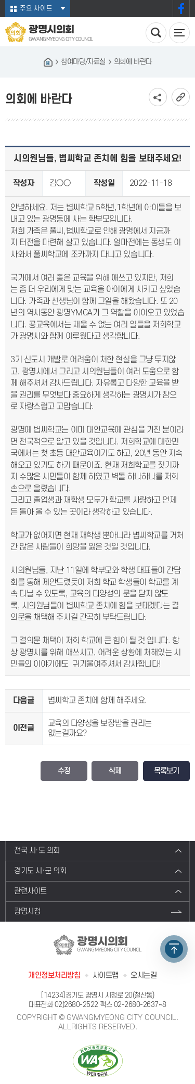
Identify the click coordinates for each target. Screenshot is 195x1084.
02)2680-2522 (76, 1005)
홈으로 (48, 62)
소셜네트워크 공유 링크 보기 (158, 97)
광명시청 (27, 911)
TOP (174, 949)
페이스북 (181, 8)
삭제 (115, 771)
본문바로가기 (0, 0)
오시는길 (144, 975)
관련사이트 (30, 891)
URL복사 (181, 97)
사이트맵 (106, 975)
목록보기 (166, 771)
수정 (64, 771)
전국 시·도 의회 (37, 850)
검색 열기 (156, 32)
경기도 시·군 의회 (40, 870)
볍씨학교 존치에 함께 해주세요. (97, 700)
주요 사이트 (36, 8)
